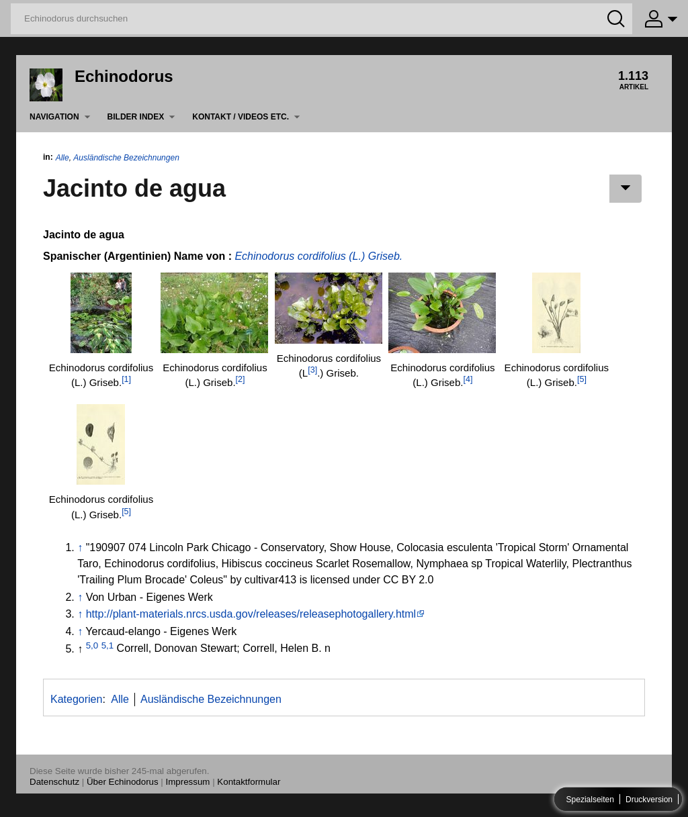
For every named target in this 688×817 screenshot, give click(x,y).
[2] (240, 379)
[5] (582, 379)
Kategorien (76, 699)
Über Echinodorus (123, 782)
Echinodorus (124, 76)
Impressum (188, 782)
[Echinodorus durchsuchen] (321, 18)
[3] (312, 370)
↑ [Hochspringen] (80, 547)
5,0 (92, 645)
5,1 (107, 645)
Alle (62, 157)
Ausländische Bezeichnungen (126, 157)
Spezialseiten (590, 799)
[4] (467, 379)
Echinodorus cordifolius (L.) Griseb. (318, 256)
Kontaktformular (248, 782)
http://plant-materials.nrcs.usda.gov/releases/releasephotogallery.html (251, 614)
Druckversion (649, 799)
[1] (126, 379)
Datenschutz (54, 782)
